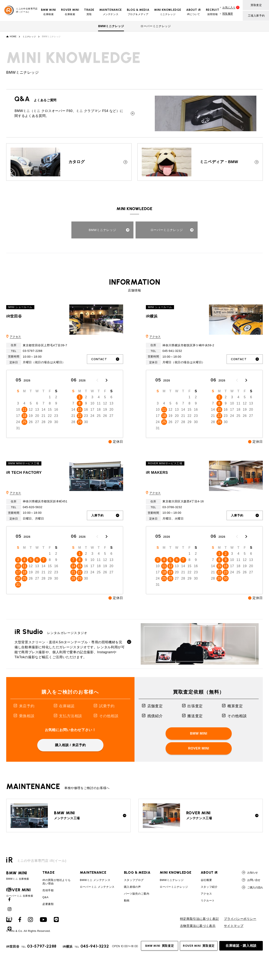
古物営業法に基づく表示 (198, 926)
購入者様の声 (132, 887)
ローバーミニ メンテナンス (97, 887)
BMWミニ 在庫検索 (19, 876)
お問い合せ (251, 880)
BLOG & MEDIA (137, 873)
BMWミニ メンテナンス (95, 880)
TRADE (48, 873)
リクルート (208, 900)
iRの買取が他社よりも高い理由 (56, 882)
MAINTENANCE (93, 873)
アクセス (15, 336)
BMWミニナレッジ (111, 26)
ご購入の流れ (252, 887)
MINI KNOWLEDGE (175, 873)
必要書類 (48, 904)
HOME (13, 37)
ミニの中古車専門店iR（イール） (21, 10)
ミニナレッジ (29, 37)
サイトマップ (233, 926)
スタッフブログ (134, 880)
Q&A (45, 897)
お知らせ (250, 872)
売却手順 (48, 890)
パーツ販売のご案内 (136, 893)
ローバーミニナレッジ (156, 26)
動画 (127, 900)
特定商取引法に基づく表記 (199, 918)
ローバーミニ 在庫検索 (19, 892)
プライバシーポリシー (240, 918)
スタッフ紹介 (209, 887)
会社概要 (206, 880)
